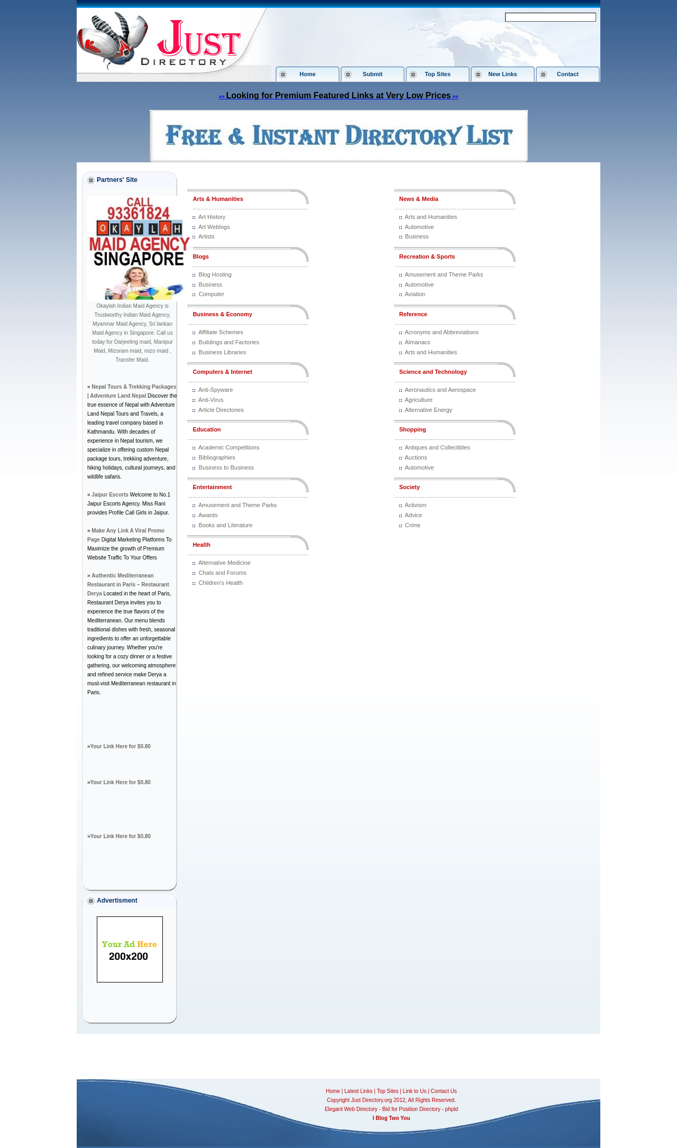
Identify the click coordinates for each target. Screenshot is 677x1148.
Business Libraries (222, 352)
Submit (372, 74)
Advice (413, 515)
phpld (451, 1109)
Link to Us (414, 1091)
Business (211, 284)
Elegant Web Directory (351, 1109)
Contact (568, 74)
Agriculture (419, 400)
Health (202, 544)
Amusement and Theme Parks (237, 505)
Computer (211, 294)
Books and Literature (226, 525)
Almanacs (417, 342)
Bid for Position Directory (411, 1109)
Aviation (415, 294)
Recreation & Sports (427, 256)
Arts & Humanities (218, 199)
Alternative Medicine (224, 562)
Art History (211, 217)
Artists (206, 236)
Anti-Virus (210, 400)
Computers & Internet (222, 372)
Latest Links (358, 1091)
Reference (413, 314)
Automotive (419, 227)
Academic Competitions (229, 447)
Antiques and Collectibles (437, 447)
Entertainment (212, 487)
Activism (415, 505)
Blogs (201, 256)
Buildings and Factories (229, 342)
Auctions (416, 457)
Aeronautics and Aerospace (440, 390)
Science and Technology (433, 372)
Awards (207, 515)
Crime (412, 525)
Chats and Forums (222, 573)
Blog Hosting (215, 274)
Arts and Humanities (431, 217)
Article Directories (221, 410)
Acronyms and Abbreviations (441, 332)
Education (207, 429)
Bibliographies (217, 457)
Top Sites (438, 74)
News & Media (418, 199)
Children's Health (221, 583)
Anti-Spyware (215, 390)
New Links (502, 74)
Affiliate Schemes (220, 332)
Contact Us (443, 1091)
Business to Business (226, 467)
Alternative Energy (428, 410)
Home (307, 74)
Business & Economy (222, 314)
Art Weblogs (214, 227)
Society (409, 487)
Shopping (412, 429)
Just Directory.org (371, 1100)
